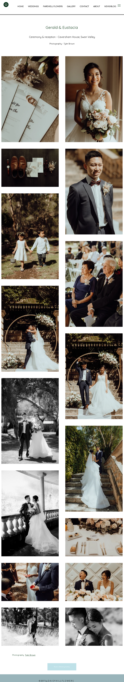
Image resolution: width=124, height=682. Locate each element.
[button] (119, 5)
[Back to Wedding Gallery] (61, 666)
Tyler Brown (30, 655)
